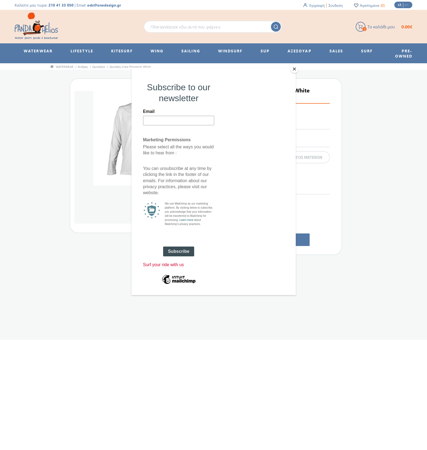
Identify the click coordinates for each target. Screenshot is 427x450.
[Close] (294, 69)
